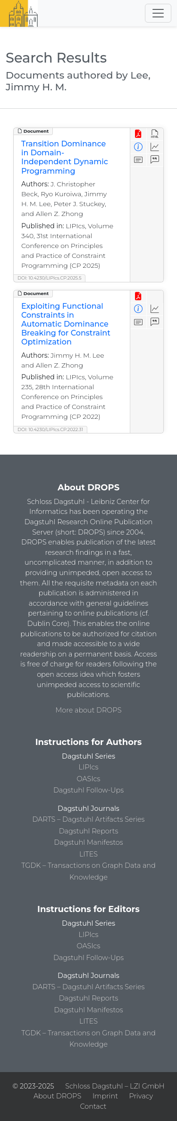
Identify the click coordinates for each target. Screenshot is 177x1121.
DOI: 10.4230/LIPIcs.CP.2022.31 (50, 429)
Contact (93, 1106)
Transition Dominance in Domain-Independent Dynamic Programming (64, 157)
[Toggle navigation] (158, 13)
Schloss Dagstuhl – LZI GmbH (114, 1086)
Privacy (141, 1096)
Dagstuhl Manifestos (88, 842)
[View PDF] (138, 134)
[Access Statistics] (155, 147)
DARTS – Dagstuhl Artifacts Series (89, 819)
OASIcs (89, 779)
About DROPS (57, 1096)
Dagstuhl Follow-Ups (88, 790)
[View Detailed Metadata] (138, 147)
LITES (88, 854)
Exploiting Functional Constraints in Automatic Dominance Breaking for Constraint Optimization (65, 324)
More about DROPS (89, 710)
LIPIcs (89, 767)
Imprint (105, 1096)
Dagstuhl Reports (88, 831)
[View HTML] (155, 134)
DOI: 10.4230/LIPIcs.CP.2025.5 (49, 277)
